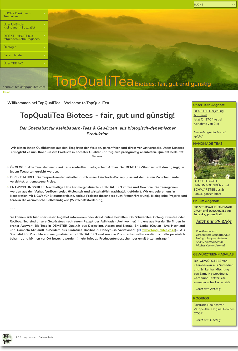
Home (6, 92)
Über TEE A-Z (23, 63)
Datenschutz (46, 337)
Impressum (30, 337)
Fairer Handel (23, 55)
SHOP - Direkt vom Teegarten (23, 15)
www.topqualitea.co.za (158, 230)
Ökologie (23, 47)
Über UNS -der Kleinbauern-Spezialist (23, 26)
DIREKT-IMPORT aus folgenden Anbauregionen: (23, 37)
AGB (18, 337)
